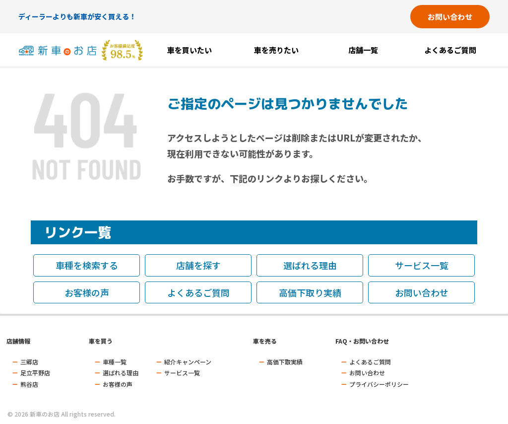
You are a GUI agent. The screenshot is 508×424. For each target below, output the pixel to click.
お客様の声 (86, 292)
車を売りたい (276, 50)
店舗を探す (198, 265)
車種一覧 (115, 361)
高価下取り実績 (310, 292)
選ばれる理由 (310, 265)
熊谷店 (29, 384)
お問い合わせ (450, 16)
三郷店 (29, 361)
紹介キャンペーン (187, 361)
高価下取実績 (285, 361)
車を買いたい (189, 50)
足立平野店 (35, 372)
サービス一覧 (421, 265)
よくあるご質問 (450, 50)
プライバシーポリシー (379, 384)
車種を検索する (87, 265)
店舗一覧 (363, 50)
